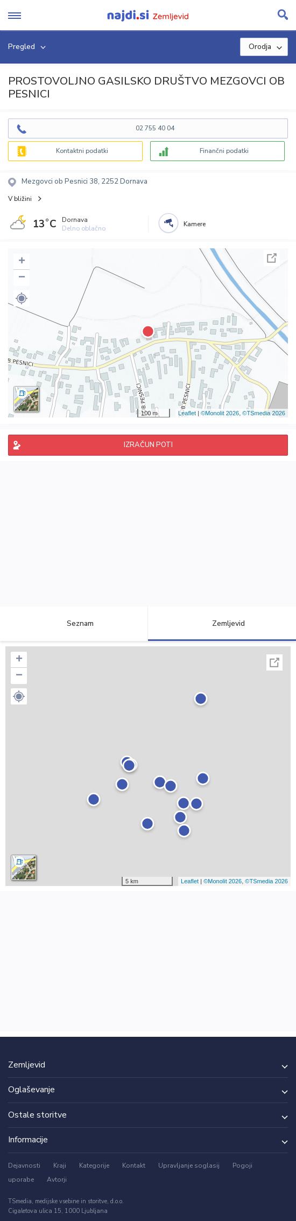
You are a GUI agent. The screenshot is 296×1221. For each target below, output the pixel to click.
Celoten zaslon (272, 258)
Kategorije (94, 1165)
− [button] (21, 278)
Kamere (195, 224)
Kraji (59, 1165)
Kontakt (133, 1165)
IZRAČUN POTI (148, 445)
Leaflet (187, 413)
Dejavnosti (24, 1165)
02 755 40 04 (155, 128)
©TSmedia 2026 (263, 413)
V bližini (20, 198)
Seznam (74, 623)
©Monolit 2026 (220, 413)
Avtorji (57, 1179)
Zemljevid (222, 623)
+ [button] (21, 262)
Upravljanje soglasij (189, 1165)
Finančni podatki (224, 150)
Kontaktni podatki (82, 150)
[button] (21, 298)
